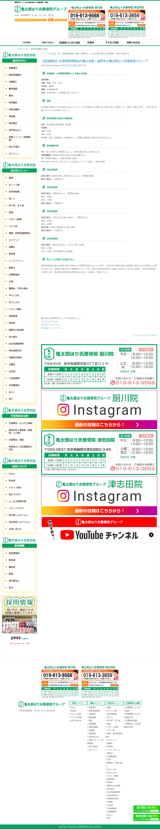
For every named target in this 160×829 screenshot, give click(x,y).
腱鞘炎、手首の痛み (18, 288)
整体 (11, 95)
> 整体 (90, 720)
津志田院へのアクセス (19, 522)
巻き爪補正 (14, 147)
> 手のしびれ (111, 769)
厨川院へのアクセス (18, 515)
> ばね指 (109, 805)
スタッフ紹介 (15, 487)
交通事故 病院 (16, 440)
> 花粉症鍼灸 (92, 727)
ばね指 (12, 371)
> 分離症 (109, 802)
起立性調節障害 (16, 344)
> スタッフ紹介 (75, 714)
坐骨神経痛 (14, 192)
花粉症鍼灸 (14, 109)
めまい (12, 392)
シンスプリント (16, 261)
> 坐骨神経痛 (111, 714)
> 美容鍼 (90, 730)
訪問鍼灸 (13, 102)
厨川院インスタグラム (50, 325)
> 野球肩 (109, 746)
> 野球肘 (109, 782)
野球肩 (12, 254)
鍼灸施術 (13, 89)
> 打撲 (108, 759)
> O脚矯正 (91, 714)
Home (12, 474)
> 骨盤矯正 (91, 707)
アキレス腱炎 (15, 309)
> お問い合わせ (75, 720)
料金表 (12, 480)
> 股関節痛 (110, 779)
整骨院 (63, 65)
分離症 (12, 364)
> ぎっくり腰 (111, 711)
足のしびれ (14, 302)
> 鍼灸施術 (91, 717)
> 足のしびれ (111, 772)
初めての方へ (15, 494)
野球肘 (12, 323)
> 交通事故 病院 (130, 720)
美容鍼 (12, 116)
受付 (11, 588)
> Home (72, 707)
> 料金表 (72, 711)
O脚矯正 (13, 82)
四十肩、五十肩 (16, 205)
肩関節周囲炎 (72, 65)
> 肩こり (109, 717)
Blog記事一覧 (54, 53)
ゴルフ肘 (13, 226)
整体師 (12, 560)
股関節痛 (13, 316)
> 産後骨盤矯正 (93, 711)
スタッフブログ (16, 508)
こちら (78, 318)
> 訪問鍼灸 (91, 724)
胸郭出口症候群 (16, 330)
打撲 (11, 281)
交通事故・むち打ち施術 (20, 423)
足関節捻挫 (14, 274)
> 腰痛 (108, 707)
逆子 (11, 399)
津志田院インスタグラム (51, 328)
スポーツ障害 (15, 219)
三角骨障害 (14, 378)
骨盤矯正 (13, 68)
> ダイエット (92, 750)
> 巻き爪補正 (92, 746)
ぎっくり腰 (14, 185)
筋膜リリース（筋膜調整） (19, 138)
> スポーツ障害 (112, 727)
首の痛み (13, 337)
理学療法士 (14, 581)
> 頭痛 (108, 724)
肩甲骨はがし (15, 130)
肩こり (12, 198)
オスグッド (14, 240)
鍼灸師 (12, 567)
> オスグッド (111, 740)
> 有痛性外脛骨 (112, 799)
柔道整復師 (14, 553)
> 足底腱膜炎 (111, 812)
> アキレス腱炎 (112, 776)
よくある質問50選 (17, 501)
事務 (11, 574)
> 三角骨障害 (111, 808)
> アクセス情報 (75, 717)
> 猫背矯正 (91, 733)
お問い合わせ (15, 529)
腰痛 (11, 178)
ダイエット (14, 154)
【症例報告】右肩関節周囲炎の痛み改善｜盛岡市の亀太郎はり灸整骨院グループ (94, 61)
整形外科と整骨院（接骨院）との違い (20, 431)
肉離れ (12, 247)
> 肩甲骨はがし (93, 737)
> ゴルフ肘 (110, 730)
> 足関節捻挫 (111, 756)
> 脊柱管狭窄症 (112, 795)
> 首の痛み (110, 789)
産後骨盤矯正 (15, 75)
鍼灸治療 (82, 65)
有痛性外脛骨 (15, 357)
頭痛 (11, 212)
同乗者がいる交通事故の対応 (20, 448)
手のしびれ (14, 295)
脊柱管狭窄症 (15, 351)
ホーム (44, 53)
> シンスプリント (113, 750)
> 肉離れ (109, 743)
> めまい (109, 815)
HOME (20, 49)
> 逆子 (108, 818)
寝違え (12, 268)
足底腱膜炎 (14, 385)
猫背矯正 (13, 123)
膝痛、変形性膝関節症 (19, 233)
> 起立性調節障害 (113, 792)
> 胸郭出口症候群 (113, 785)
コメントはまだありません (146, 335)
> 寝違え (109, 753)
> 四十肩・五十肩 (113, 720)
